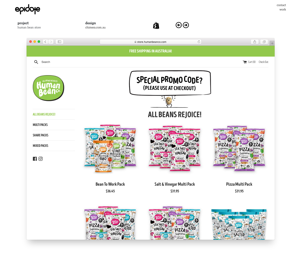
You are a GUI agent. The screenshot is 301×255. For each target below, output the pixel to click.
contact (281, 5)
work (282, 9)
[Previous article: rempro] (179, 24)
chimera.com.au (95, 27)
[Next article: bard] (186, 24)
